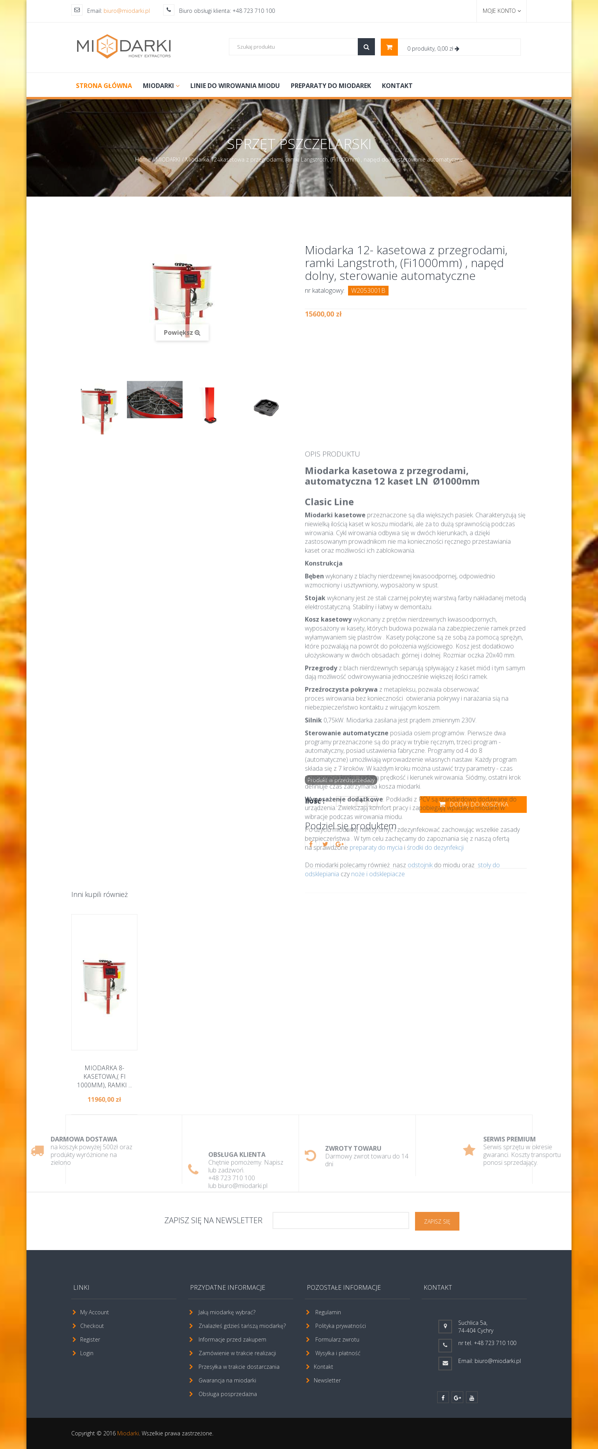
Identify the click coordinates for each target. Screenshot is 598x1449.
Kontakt (397, 85)
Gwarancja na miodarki (227, 1380)
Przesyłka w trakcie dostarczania (239, 1366)
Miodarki (128, 1433)
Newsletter (327, 1380)
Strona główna (104, 85)
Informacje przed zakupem (232, 1339)
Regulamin (328, 1312)
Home (143, 159)
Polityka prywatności (340, 1325)
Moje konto (502, 10)
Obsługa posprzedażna (228, 1394)
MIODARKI (161, 85)
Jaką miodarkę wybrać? (227, 1312)
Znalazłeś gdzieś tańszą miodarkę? (242, 1325)
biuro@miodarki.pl (127, 10)
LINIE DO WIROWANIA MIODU (235, 85)
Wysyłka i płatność (338, 1353)
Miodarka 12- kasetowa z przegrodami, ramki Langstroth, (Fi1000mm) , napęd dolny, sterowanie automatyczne (324, 159)
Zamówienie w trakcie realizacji (237, 1353)
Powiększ (182, 332)
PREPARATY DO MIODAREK (331, 85)
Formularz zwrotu (337, 1339)
